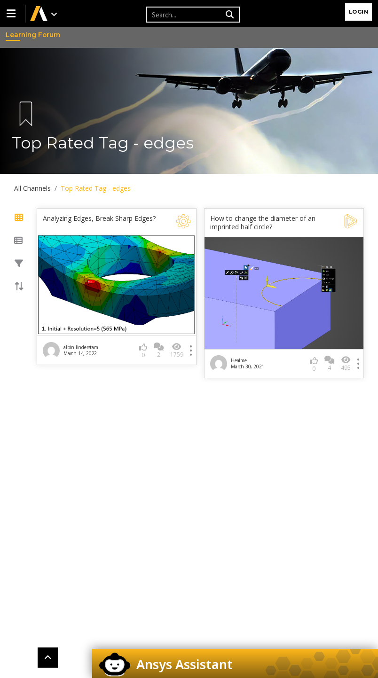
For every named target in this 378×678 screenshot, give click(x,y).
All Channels (32, 188)
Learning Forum (15, 35)
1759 (176, 350)
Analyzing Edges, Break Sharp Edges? (99, 218)
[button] (12, 13)
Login (359, 11)
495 (346, 363)
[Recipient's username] (184, 15)
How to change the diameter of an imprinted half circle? (262, 222)
